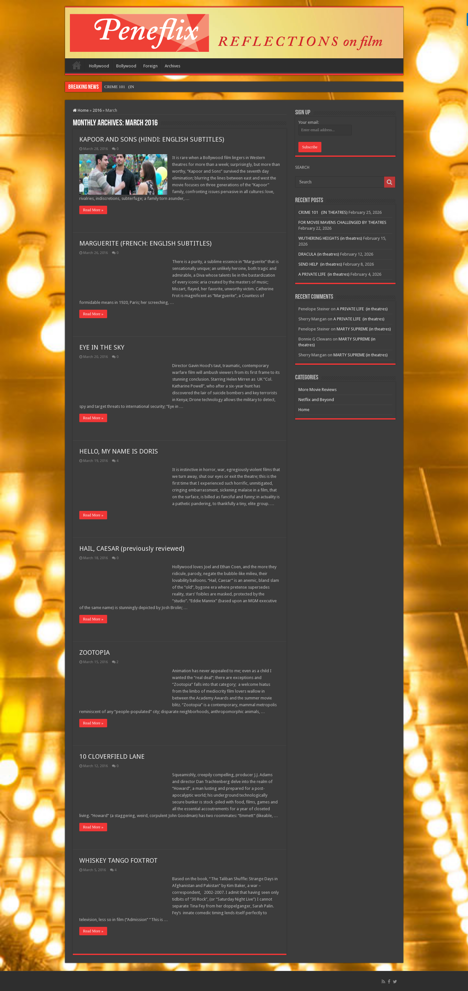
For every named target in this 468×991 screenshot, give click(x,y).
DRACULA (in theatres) (318, 254)
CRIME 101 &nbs (120, 86)
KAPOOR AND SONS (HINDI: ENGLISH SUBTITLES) (151, 139)
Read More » (93, 210)
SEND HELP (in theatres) (320, 264)
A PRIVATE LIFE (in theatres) (324, 274)
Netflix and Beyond (316, 399)
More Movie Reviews (317, 389)
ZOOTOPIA (94, 652)
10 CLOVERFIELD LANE (112, 756)
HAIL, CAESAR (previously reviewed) (131, 548)
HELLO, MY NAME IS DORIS (118, 451)
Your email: (308, 122)
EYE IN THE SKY (101, 347)
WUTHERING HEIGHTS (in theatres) (330, 238)
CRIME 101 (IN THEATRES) (323, 212)
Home (76, 65)
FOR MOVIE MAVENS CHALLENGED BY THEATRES (342, 222)
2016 (97, 110)
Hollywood (99, 65)
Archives (172, 65)
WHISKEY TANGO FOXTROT (118, 860)
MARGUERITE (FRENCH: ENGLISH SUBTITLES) (145, 243)
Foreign (150, 65)
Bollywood (126, 65)
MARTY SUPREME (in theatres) (364, 329)
